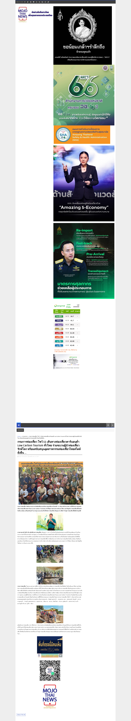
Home (18, 436)
